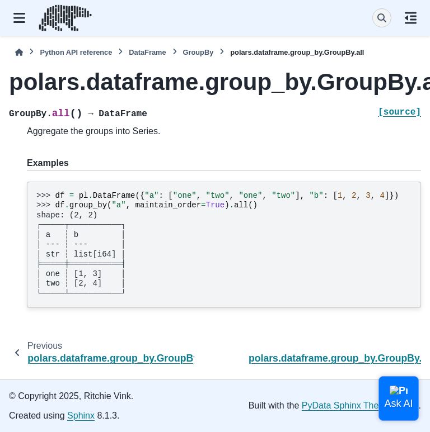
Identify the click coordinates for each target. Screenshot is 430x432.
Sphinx (81, 415)
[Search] (381, 17)
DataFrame (147, 52)
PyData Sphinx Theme (346, 405)
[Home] (19, 52)
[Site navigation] (19, 17)
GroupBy (198, 52)
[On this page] (410, 17)
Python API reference (76, 52)
